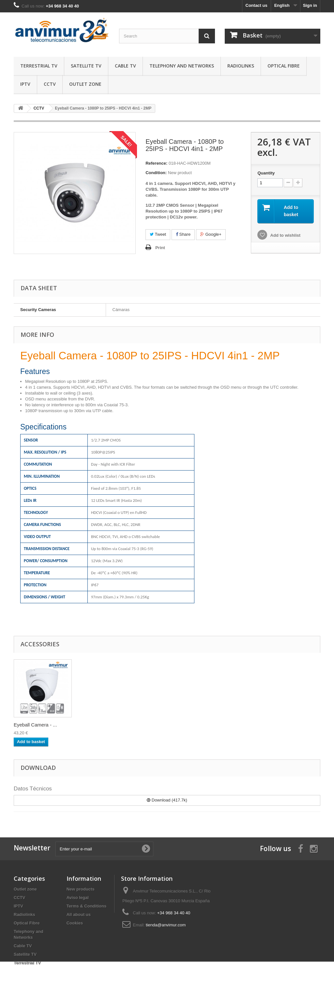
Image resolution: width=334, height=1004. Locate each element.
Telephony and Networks (181, 66)
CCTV (50, 84)
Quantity (266, 173)
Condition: (156, 172)
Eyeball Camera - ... (100, 724)
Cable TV (125, 66)
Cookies (75, 923)
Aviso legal (78, 897)
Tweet (158, 234)
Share (183, 234)
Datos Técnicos (33, 789)
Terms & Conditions (87, 906)
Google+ (210, 234)
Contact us (256, 5)
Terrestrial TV (38, 66)
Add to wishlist (284, 235)
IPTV (25, 84)
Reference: (156, 163)
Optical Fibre (283, 66)
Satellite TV (86, 66)
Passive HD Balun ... (36, 724)
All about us (79, 914)
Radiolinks (240, 66)
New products (81, 889)
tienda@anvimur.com (166, 924)
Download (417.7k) (167, 800)
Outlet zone (85, 84)
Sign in (310, 5)
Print (160, 247)
